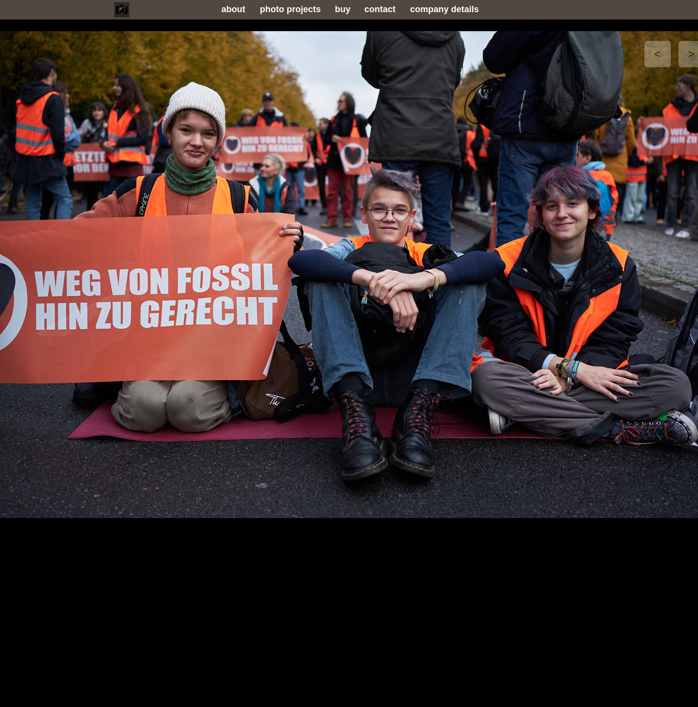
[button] (657, 54)
